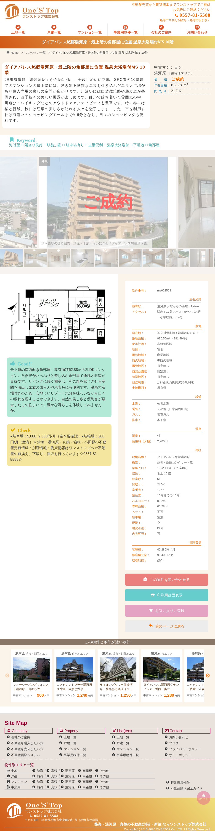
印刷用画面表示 (167, 595)
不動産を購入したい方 (27, 743)
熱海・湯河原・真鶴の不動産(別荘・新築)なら (150, 824)
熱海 (40, 771)
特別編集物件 (180, 782)
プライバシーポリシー (185, 749)
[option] (31, 675)
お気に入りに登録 (166, 610)
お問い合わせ (178, 737)
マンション (17, 781)
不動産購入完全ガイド (187, 788)
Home (12, 52)
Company (17, 731)
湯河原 (70, 771)
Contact (173, 731)
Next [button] (207, 675)
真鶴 (54, 771)
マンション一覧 (35, 52)
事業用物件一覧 (75, 755)
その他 (104, 771)
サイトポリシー (180, 755)
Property (69, 731)
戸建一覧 (70, 743)
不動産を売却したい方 (27, 749)
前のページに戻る (166, 626)
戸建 (12, 776)
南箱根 (87, 771)
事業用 (14, 787)
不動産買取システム (25, 755)
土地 (12, 771)
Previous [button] (7, 675)
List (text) (122, 731)
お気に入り (203, 796)
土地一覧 (70, 737)
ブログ (174, 743)
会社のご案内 (20, 737)
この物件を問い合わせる (166, 579)
